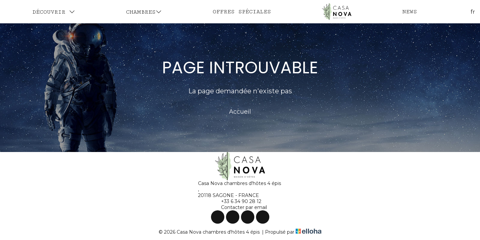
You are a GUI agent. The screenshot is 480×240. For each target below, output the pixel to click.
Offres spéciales (242, 11)
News (409, 11)
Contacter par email (240, 207)
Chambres (144, 11)
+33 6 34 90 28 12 (237, 201)
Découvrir (53, 11)
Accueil (240, 111)
